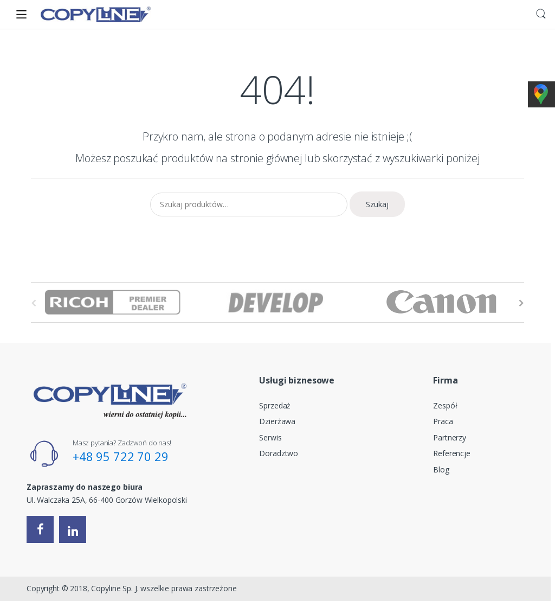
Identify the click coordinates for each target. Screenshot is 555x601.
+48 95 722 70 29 (121, 456)
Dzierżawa (277, 421)
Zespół (445, 405)
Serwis (270, 437)
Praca (443, 421)
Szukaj (377, 204)
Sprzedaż (275, 405)
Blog (441, 469)
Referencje (451, 453)
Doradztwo (278, 453)
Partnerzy (449, 437)
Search (541, 14)
